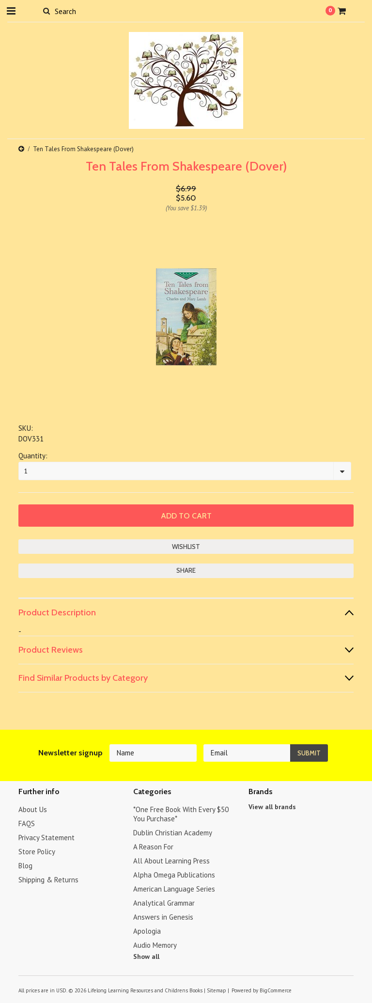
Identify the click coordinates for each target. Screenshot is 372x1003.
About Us (32, 809)
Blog (25, 865)
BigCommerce (276, 990)
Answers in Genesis (163, 917)
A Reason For (153, 846)
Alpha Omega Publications (174, 874)
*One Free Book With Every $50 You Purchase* (181, 814)
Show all (146, 956)
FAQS (26, 823)
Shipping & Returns (48, 879)
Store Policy (36, 851)
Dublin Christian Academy (172, 832)
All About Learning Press (171, 860)
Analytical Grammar (164, 903)
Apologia (147, 931)
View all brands (272, 806)
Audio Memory (155, 945)
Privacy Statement (46, 837)
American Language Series (174, 888)
